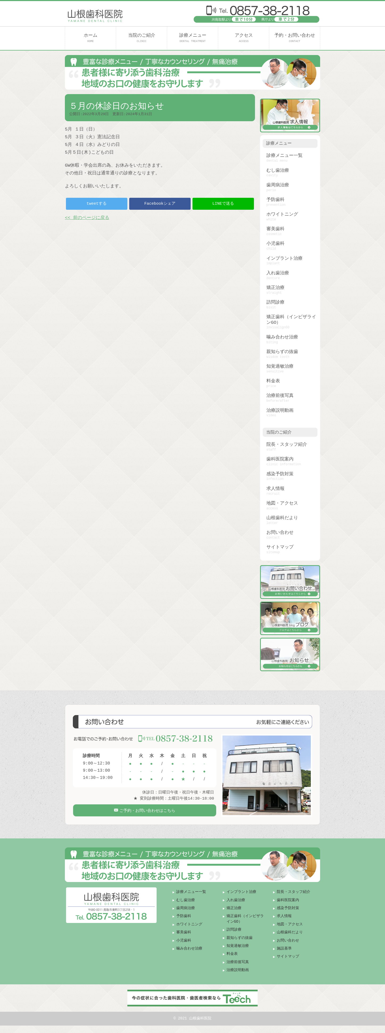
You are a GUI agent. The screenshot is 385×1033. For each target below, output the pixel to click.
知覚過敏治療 (280, 366)
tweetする (97, 203)
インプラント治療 (284, 258)
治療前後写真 (280, 396)
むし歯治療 (277, 170)
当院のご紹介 (141, 37)
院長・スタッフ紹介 (286, 445)
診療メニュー (192, 37)
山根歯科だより (282, 518)
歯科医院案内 (280, 459)
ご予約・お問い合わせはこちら (147, 813)
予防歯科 (275, 200)
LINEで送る (223, 203)
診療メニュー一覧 (284, 156)
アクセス (244, 37)
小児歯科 (275, 244)
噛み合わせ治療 (282, 337)
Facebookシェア (159, 203)
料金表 (273, 381)
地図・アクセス (282, 503)
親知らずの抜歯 (282, 352)
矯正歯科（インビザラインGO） (291, 319)
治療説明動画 (280, 411)
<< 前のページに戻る (87, 218)
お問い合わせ (280, 533)
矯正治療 (275, 288)
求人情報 (275, 489)
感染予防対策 (280, 474)
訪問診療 (275, 302)
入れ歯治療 (277, 273)
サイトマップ (280, 547)
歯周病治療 (277, 185)
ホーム (90, 37)
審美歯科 (275, 229)
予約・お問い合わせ (294, 37)
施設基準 (284, 955)
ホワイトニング (282, 214)
